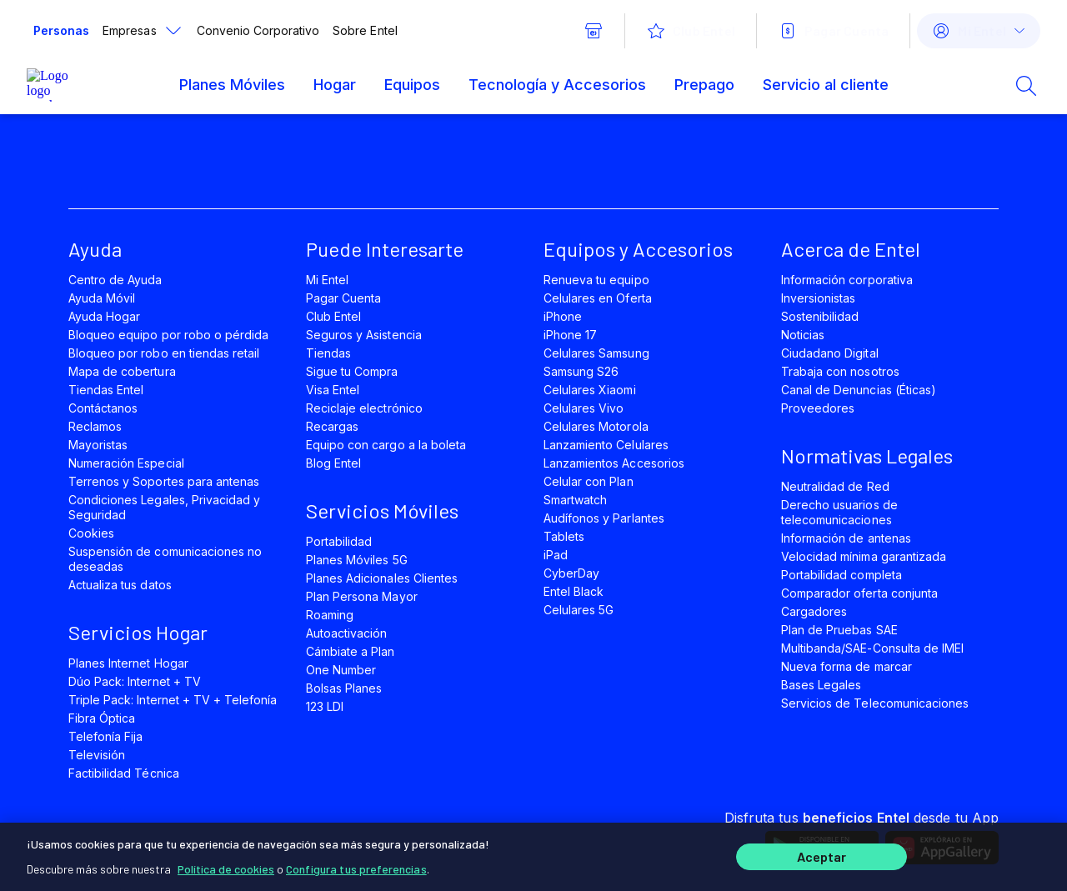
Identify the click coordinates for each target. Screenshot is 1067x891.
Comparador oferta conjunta (859, 593)
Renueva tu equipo (596, 280)
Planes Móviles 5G (357, 560)
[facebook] (188, 168)
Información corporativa (847, 280)
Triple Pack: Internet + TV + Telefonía (172, 700)
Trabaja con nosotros (840, 371)
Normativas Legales (867, 455)
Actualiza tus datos (120, 585)
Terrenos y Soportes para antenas (163, 481)
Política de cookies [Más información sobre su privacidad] (226, 865)
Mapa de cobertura (122, 371)
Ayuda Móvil (101, 298)
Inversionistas (818, 298)
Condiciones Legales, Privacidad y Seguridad (164, 507)
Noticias (802, 335)
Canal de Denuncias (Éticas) (858, 390)
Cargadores (814, 611)
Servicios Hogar (138, 632)
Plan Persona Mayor (362, 596)
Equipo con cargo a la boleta (386, 445)
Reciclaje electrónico (364, 408)
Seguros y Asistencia (364, 335)
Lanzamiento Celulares (606, 445)
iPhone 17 (570, 335)
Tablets (564, 536)
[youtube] (301, 168)
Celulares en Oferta (598, 298)
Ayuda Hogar (104, 316)
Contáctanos (103, 408)
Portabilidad (339, 541)
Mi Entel (327, 280)
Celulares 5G (579, 610)
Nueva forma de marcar (846, 666)
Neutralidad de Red (835, 486)
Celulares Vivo (584, 408)
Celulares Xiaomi (590, 390)
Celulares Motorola (596, 426)
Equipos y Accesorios (638, 249)
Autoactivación (347, 633)
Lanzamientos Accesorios (614, 463)
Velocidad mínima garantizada (863, 556)
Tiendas (328, 353)
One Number (341, 670)
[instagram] (358, 168)
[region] (533, 855)
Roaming (329, 615)
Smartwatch (575, 500)
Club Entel (333, 316)
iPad (556, 555)
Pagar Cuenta (343, 298)
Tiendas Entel (105, 390)
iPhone (563, 316)
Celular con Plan (589, 481)
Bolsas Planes (344, 688)
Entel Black (574, 591)
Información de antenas (846, 538)
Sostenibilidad (820, 316)
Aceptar (822, 855)
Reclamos (95, 426)
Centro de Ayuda (115, 280)
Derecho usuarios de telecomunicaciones (839, 512)
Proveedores (817, 408)
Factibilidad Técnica (123, 773)
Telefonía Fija (105, 736)
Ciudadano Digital (830, 353)
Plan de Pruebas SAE (839, 630)
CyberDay (571, 573)
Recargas (332, 426)
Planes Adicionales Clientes (382, 578)
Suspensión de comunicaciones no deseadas (165, 558)
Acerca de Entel (850, 249)
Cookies (91, 533)
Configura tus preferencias (356, 865)
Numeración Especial (126, 463)
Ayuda (95, 249)
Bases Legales (821, 685)
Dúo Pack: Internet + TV (134, 681)
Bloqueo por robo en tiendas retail (163, 353)
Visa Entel (332, 390)
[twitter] (245, 168)
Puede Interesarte (384, 249)
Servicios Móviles (382, 510)
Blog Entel (333, 463)
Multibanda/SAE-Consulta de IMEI (872, 648)
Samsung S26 (581, 371)
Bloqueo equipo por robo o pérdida (168, 335)
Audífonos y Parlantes (604, 518)
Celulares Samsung (596, 353)
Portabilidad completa (841, 575)
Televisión (96, 755)
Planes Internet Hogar (128, 663)
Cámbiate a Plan (350, 651)
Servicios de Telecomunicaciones (875, 703)
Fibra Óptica (101, 718)
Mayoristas (98, 445)
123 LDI (324, 706)
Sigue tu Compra (352, 371)
